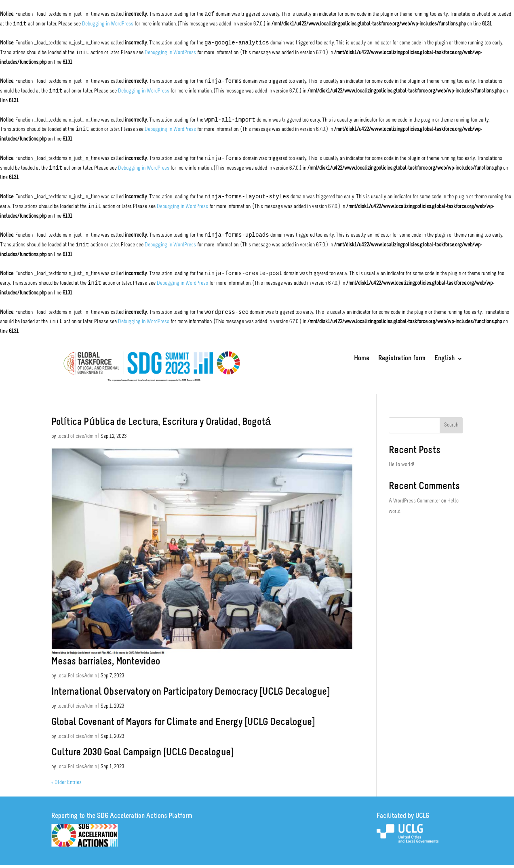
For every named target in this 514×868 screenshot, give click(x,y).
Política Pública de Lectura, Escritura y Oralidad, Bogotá (161, 422)
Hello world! (401, 465)
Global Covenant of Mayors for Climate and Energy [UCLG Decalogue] (183, 722)
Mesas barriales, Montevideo (105, 661)
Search (451, 425)
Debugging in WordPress (107, 24)
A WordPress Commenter (414, 501)
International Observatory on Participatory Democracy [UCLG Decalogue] (190, 692)
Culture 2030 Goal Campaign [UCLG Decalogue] (142, 752)
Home (361, 359)
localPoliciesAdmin (77, 436)
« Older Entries (66, 783)
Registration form (402, 359)
